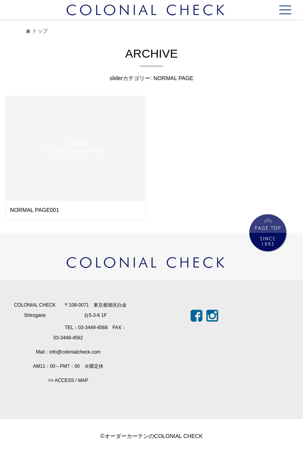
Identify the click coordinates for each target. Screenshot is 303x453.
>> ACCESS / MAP (68, 380)
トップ (36, 32)
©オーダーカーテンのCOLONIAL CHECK (151, 436)
